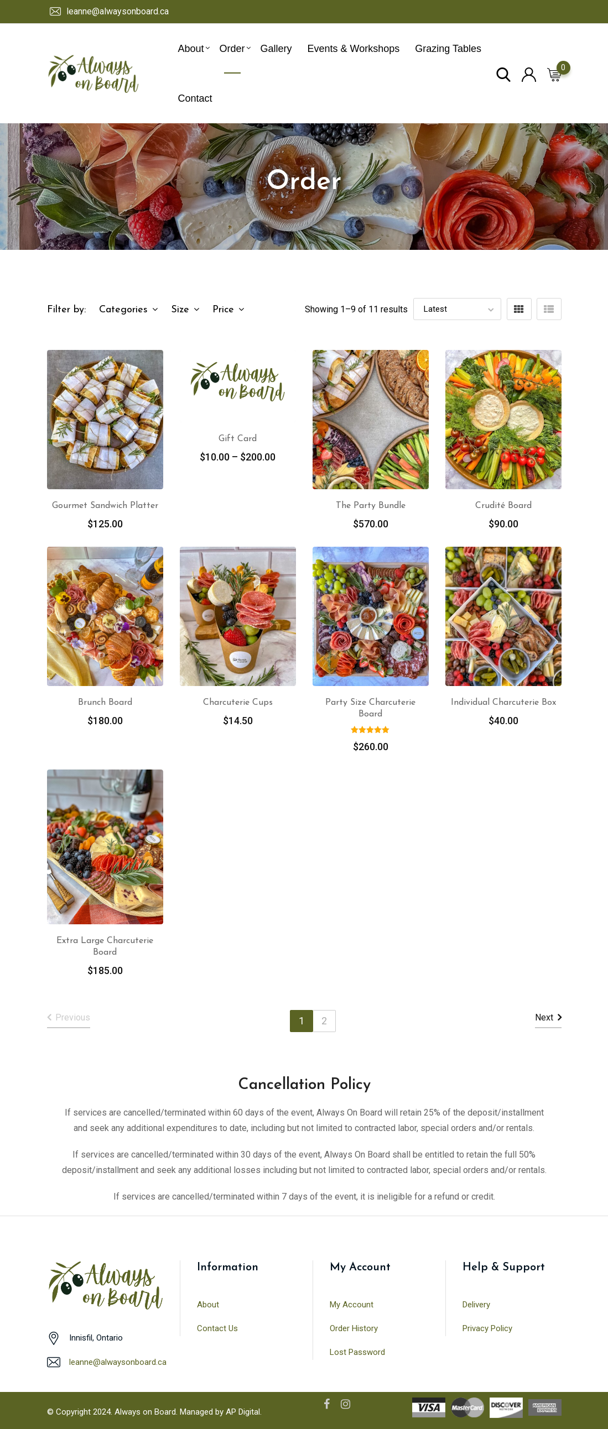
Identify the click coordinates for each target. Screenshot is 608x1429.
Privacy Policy (487, 1328)
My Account (351, 1305)
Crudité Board (503, 505)
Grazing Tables (448, 48)
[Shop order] (457, 309)
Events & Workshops (354, 48)
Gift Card (238, 439)
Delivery (476, 1305)
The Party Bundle (371, 505)
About (191, 48)
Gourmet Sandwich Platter (105, 505)
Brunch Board (105, 702)
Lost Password (357, 1352)
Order (232, 48)
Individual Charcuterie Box (503, 702)
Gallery (276, 48)
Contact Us (217, 1328)
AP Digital (243, 1412)
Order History (354, 1328)
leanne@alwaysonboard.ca (117, 11)
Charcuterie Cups (238, 702)
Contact (195, 98)
